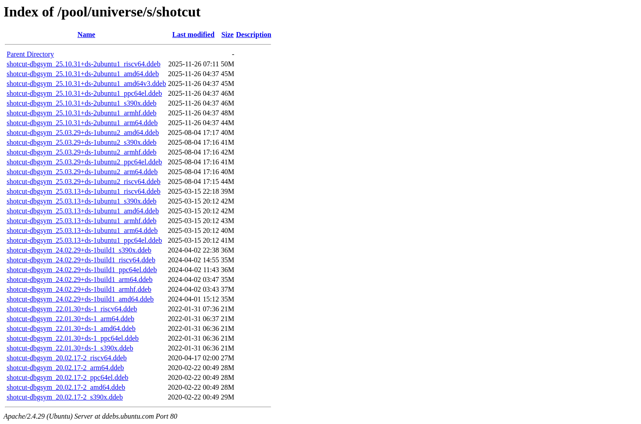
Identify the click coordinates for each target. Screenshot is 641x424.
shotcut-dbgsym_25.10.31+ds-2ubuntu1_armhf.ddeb (82, 113)
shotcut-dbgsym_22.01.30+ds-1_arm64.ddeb (70, 318)
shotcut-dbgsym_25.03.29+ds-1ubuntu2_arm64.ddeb (82, 171)
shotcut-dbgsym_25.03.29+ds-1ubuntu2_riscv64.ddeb (83, 181)
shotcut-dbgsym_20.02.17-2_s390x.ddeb (65, 397)
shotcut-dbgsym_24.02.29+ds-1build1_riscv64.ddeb (81, 260)
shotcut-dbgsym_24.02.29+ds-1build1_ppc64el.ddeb (82, 269)
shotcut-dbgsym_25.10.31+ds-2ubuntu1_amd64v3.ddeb (86, 83)
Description (253, 34)
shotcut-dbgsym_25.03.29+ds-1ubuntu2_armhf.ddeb (82, 152)
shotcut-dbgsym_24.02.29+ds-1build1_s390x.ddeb (79, 250)
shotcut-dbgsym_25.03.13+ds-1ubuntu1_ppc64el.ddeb (84, 240)
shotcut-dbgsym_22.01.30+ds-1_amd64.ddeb (71, 328)
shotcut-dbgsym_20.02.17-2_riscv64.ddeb (67, 358)
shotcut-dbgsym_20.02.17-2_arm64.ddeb (65, 367)
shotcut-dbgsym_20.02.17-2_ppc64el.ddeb (67, 377)
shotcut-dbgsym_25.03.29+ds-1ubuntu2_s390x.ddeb (82, 142)
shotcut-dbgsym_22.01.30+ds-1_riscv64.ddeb (72, 309)
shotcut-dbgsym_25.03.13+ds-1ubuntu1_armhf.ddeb (82, 220)
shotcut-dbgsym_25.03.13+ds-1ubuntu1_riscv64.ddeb (83, 191)
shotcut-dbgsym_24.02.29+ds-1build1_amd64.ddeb (80, 299)
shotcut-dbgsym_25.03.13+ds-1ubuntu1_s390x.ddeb (82, 201)
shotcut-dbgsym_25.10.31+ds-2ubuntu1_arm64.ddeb (82, 122)
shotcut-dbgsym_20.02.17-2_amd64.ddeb (66, 387)
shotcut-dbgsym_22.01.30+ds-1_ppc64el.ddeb (73, 338)
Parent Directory (30, 54)
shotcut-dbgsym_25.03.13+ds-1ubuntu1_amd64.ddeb (83, 211)
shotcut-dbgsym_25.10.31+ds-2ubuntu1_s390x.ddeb (82, 103)
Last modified (193, 34)
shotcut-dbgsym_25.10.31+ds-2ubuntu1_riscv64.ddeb (83, 64)
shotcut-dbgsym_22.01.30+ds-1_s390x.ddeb (70, 348)
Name (86, 34)
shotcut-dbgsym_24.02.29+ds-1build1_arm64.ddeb (80, 279)
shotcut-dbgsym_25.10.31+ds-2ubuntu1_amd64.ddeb (83, 73)
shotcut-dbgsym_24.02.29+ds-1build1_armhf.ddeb (79, 289)
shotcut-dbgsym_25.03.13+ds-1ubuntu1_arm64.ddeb (82, 230)
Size (227, 34)
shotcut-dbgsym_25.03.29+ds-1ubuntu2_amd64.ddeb (83, 132)
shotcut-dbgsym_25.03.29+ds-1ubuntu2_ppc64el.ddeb (84, 162)
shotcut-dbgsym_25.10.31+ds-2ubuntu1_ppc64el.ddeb (84, 93)
